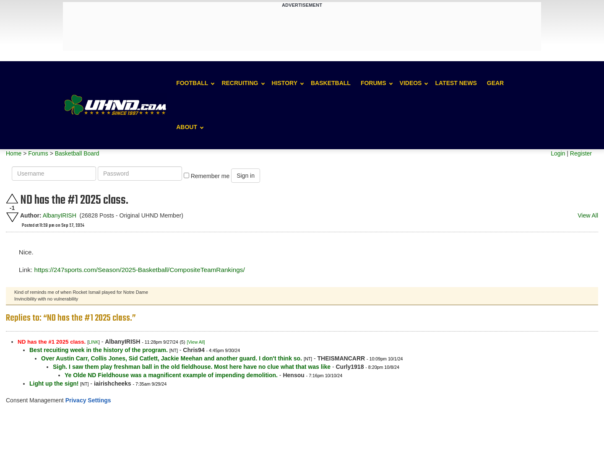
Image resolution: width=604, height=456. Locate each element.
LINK (94, 342)
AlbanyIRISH (59, 215)
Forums (373, 83)
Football (192, 83)
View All (588, 215)
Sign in (246, 175)
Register (581, 153)
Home (13, 153)
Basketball (331, 83)
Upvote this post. (12, 198)
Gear (495, 83)
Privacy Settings (88, 400)
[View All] (196, 342)
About (186, 127)
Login (558, 153)
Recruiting (239, 83)
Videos (411, 83)
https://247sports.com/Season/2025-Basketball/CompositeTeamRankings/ (139, 269)
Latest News (455, 83)
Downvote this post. (12, 217)
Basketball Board (77, 153)
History (284, 83)
